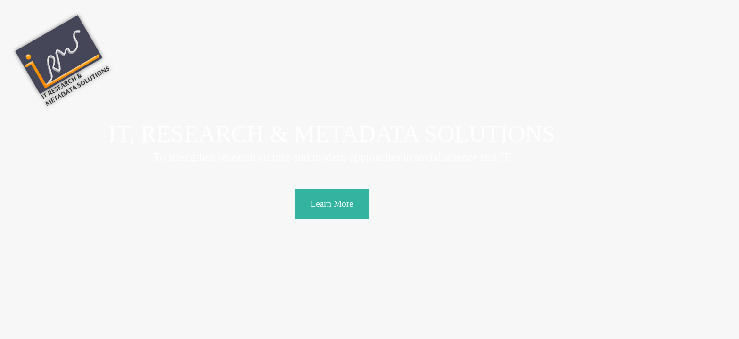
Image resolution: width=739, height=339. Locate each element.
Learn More (331, 204)
